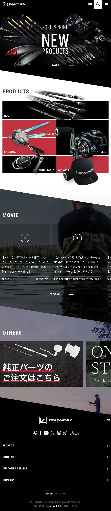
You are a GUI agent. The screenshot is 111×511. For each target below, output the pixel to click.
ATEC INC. (55, 506)
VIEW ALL (55, 294)
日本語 (49, 493)
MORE (55, 65)
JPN (89, 4)
